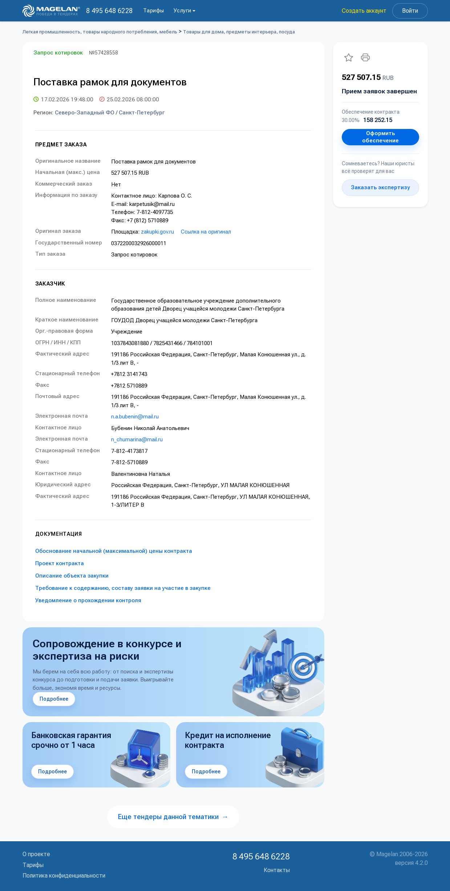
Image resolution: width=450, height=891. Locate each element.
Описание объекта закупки (72, 575)
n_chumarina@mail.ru (137, 439)
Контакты (277, 870)
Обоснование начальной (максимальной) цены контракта (113, 551)
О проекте (36, 854)
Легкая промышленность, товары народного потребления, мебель (100, 32)
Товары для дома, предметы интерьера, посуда (239, 32)
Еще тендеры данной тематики (173, 817)
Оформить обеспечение (380, 137)
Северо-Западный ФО (84, 112)
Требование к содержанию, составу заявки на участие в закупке (123, 588)
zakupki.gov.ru (157, 231)
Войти (410, 10)
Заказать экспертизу (380, 187)
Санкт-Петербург (142, 112)
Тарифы (153, 10)
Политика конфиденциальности (64, 875)
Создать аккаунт (364, 10)
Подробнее (54, 699)
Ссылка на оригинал (206, 231)
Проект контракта (59, 563)
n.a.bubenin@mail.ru (135, 416)
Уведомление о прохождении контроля (88, 600)
